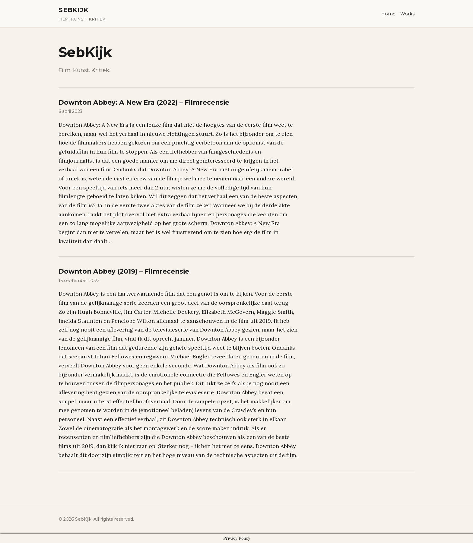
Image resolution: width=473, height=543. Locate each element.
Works (407, 14)
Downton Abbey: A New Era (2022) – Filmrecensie (144, 102)
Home (388, 14)
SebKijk (74, 10)
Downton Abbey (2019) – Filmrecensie (124, 271)
